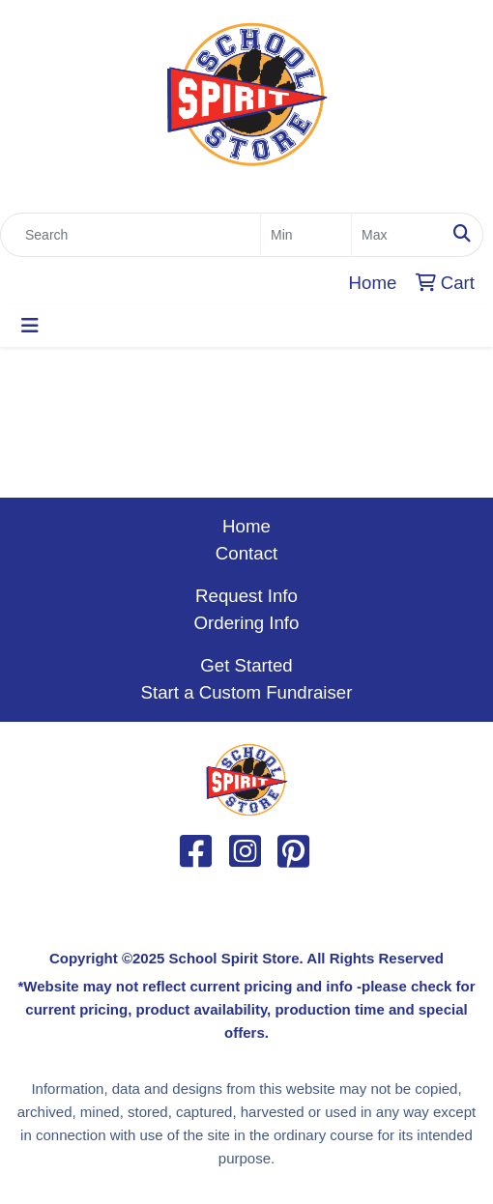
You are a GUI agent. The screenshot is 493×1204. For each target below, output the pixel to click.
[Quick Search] (130, 235)
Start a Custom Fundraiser (247, 692)
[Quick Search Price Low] (306, 235)
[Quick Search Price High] (397, 235)
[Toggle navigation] (30, 325)
